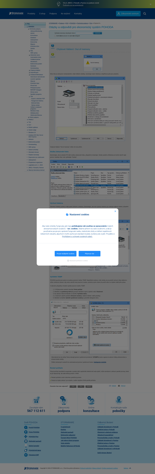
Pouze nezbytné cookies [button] (65, 254)
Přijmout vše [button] (89, 254)
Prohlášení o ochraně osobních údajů (77, 236)
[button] (77, 260)
